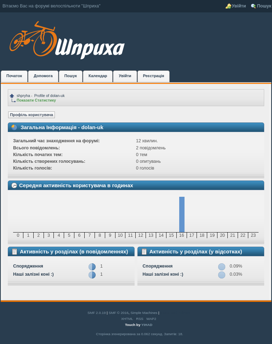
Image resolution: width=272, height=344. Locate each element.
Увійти (239, 6)
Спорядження (28, 266)
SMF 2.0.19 (96, 313)
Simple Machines (143, 313)
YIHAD (146, 325)
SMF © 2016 (119, 313)
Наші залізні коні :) (33, 274)
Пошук (264, 6)
